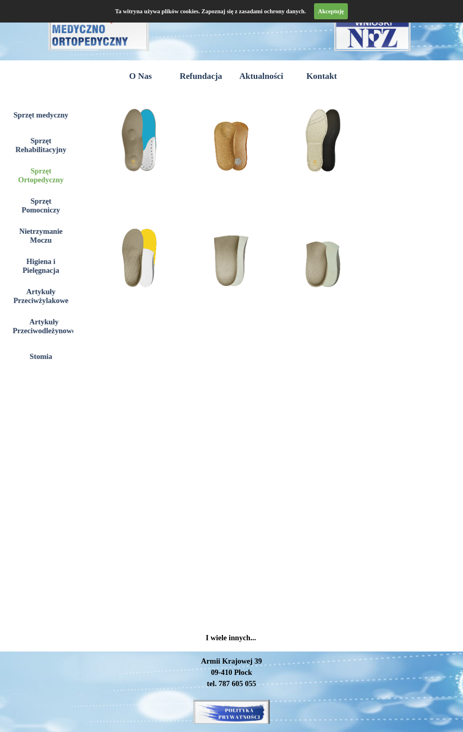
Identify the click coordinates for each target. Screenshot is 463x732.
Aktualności (261, 76)
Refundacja (201, 76)
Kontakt (321, 76)
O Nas (140, 76)
